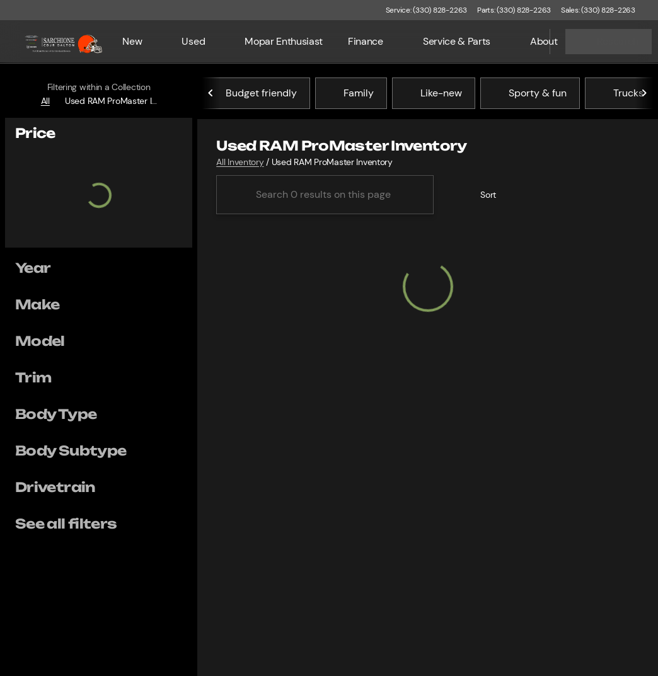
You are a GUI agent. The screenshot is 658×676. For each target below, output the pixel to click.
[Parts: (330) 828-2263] (514, 10)
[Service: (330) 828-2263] (426, 10)
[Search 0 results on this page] (324, 195)
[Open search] (524, 42)
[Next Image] (644, 94)
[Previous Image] (211, 94)
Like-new (433, 93)
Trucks (621, 93)
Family (351, 93)
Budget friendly (254, 93)
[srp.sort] (481, 195)
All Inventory (239, 162)
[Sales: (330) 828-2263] (598, 10)
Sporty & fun (530, 93)
